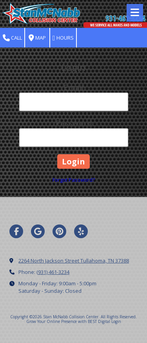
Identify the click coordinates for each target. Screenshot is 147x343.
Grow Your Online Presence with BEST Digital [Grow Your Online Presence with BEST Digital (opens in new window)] (68, 321)
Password (74, 123)
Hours (63, 38)
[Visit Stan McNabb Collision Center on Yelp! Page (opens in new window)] (81, 231)
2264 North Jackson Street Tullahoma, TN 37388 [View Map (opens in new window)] (73, 260)
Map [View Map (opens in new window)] (37, 38)
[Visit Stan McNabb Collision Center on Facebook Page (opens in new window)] (16, 231)
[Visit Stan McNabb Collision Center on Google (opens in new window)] (38, 231)
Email (73, 87)
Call (12, 38)
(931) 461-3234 (52, 271)
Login (116, 321)
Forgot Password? (74, 179)
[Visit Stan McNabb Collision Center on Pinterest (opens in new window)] (59, 231)
